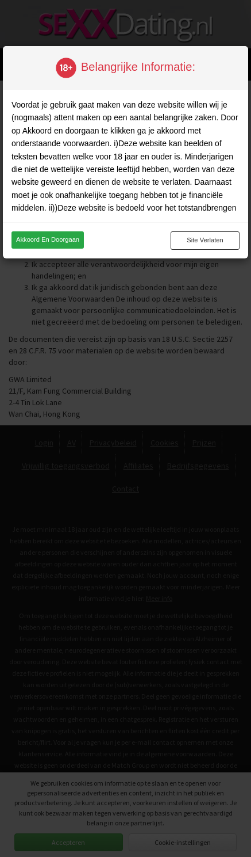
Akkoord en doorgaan (47, 239)
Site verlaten (205, 240)
